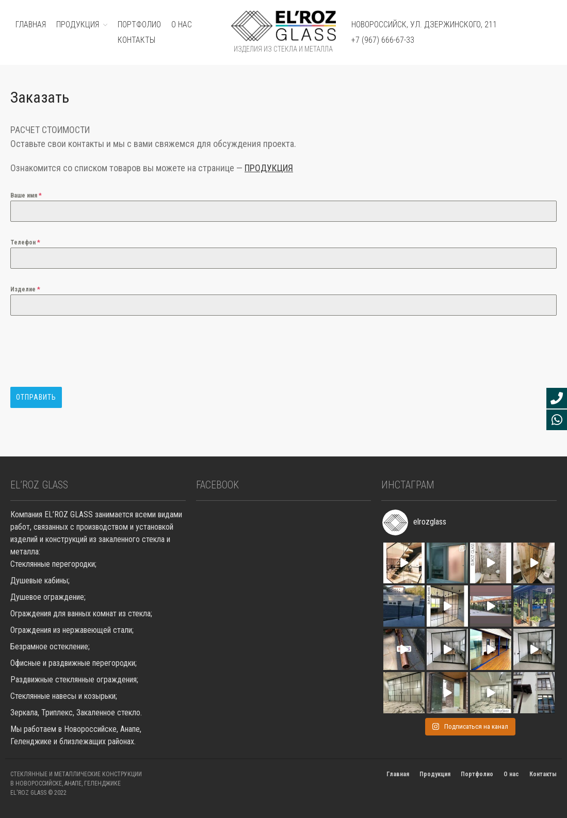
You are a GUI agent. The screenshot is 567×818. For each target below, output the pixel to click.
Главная (397, 774)
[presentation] (88, 351)
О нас (181, 24)
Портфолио (477, 774)
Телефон (25, 242)
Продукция (434, 774)
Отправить (36, 397)
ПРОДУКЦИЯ (77, 24)
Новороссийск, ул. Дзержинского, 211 (424, 24)
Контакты (136, 40)
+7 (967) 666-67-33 (382, 40)
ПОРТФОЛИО (139, 24)
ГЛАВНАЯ (30, 24)
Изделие (25, 289)
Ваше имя (26, 195)
